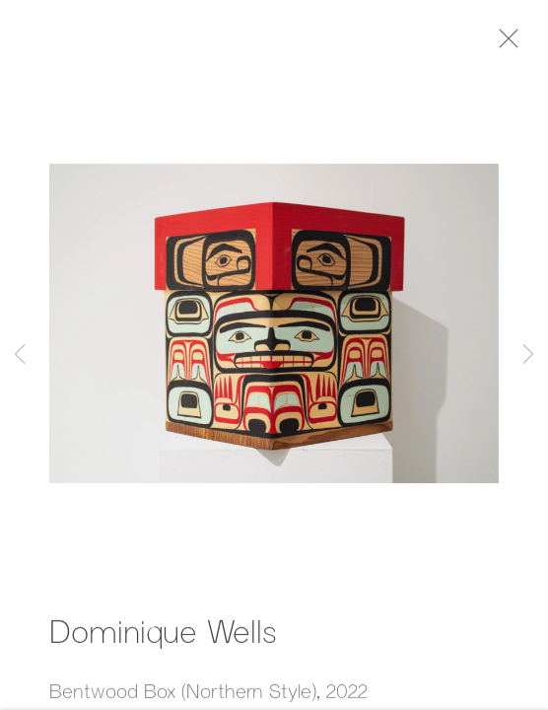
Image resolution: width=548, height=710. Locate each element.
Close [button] (507, 44)
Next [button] (528, 355)
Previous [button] (19, 355)
